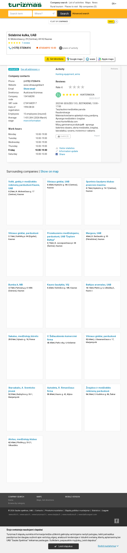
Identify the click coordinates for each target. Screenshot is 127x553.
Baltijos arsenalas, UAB (98, 284)
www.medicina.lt (69, 514)
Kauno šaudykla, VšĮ (58, 284)
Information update (67, 151)
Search (64, 13)
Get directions (48, 500)
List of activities (76, 2)
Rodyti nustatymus (108, 546)
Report (97, 136)
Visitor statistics (65, 148)
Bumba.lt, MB (15, 284)
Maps (88, 2)
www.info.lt (13, 514)
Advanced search (80, 13)
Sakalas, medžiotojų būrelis (23, 336)
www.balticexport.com (87, 514)
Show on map (49, 171)
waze (90, 59)
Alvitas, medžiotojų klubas (22, 439)
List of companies (59, 21)
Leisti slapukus (63, 546)
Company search (58, 2)
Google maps (75, 59)
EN (114, 3)
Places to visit (71, 6)
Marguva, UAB (93, 233)
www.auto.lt (25, 514)
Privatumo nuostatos (54, 511)
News (94, 2)
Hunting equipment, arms (68, 74)
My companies (88, 6)
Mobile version (72, 497)
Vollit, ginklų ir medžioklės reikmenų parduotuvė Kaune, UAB (24, 185)
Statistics (96, 511)
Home (10, 500)
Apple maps (106, 59)
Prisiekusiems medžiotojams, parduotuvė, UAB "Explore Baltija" (63, 236)
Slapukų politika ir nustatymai (77, 511)
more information (32, 120)
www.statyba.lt (54, 514)
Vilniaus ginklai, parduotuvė (23, 233)
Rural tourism (56, 6)
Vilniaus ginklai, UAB (58, 181)
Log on (105, 511)
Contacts (39, 511)
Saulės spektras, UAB (24, 511)
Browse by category (16, 503)
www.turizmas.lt (39, 514)
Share (60, 154)
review (26, 43)
